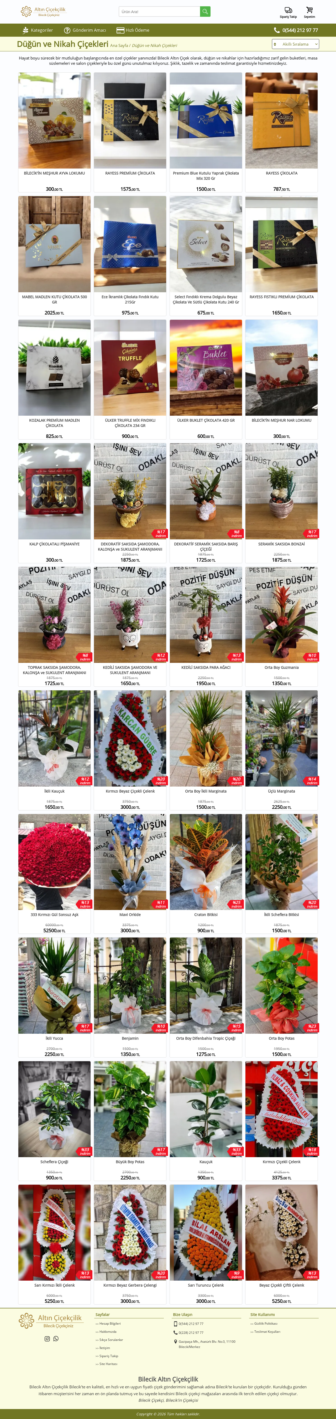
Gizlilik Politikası (265, 1323)
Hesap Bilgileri (110, 1323)
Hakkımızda (108, 1331)
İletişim (104, 1348)
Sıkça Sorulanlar (111, 1339)
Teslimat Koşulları (267, 1331)
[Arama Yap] (165, 11)
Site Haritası (108, 1364)
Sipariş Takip (108, 1356)
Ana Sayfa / (121, 45)
